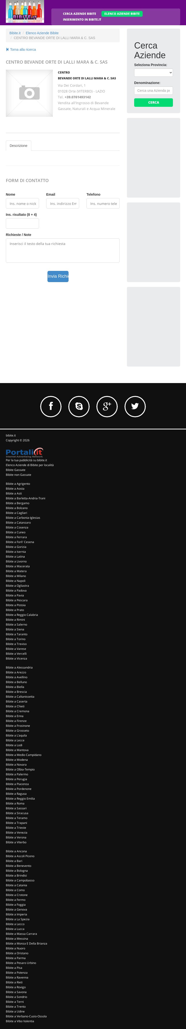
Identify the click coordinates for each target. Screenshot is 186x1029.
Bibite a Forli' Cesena (20, 542)
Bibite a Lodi (14, 745)
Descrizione (18, 146)
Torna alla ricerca (21, 49)
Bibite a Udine (15, 1011)
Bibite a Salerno (16, 624)
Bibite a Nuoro (15, 948)
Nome (10, 194)
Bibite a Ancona (16, 851)
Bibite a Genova (16, 909)
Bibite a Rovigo (16, 987)
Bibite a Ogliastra (17, 586)
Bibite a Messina (17, 939)
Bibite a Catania (16, 885)
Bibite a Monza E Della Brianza (26, 943)
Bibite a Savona (16, 992)
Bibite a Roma (15, 803)
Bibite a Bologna (17, 871)
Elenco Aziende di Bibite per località (30, 465)
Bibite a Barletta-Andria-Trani (25, 498)
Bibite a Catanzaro (18, 522)
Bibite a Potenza (17, 972)
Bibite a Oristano (17, 953)
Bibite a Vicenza (16, 658)
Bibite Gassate (15, 470)
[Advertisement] (160, 149)
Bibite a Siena (15, 629)
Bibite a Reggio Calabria (22, 615)
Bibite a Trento (16, 1006)
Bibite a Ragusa (16, 794)
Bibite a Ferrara (16, 537)
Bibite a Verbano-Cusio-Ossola (26, 1016)
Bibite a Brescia (16, 692)
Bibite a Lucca (15, 929)
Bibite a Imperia (16, 914)
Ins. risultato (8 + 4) (21, 215)
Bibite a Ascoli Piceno (20, 856)
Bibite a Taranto (16, 634)
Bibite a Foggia (16, 905)
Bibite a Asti (14, 493)
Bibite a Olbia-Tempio (20, 769)
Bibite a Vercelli (16, 654)
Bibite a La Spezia (18, 919)
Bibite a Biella (15, 687)
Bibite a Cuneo (15, 532)
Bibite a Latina (15, 556)
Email (50, 194)
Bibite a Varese (16, 649)
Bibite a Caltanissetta (20, 696)
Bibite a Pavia (15, 595)
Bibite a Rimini (15, 620)
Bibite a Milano (16, 576)
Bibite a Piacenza (17, 784)
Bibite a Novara (16, 764)
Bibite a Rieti (14, 982)
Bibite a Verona (16, 837)
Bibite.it (15, 33)
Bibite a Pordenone (18, 789)
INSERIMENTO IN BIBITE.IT (82, 19)
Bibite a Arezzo (16, 672)
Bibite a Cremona (17, 711)
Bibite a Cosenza (17, 527)
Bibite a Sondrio (16, 997)
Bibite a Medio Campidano (23, 755)
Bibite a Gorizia (16, 547)
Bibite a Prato (15, 610)
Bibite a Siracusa (17, 813)
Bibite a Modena (17, 760)
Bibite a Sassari (16, 808)
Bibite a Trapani (16, 823)
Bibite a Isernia (16, 552)
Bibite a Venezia (16, 832)
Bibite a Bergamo (17, 503)
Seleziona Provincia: (150, 65)
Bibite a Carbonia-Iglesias (23, 518)
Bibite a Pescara (17, 600)
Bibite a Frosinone (18, 726)
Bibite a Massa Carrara (21, 934)
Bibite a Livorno (16, 561)
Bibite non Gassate (18, 475)
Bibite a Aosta (15, 488)
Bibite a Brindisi (16, 875)
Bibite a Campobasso (20, 880)
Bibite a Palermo (17, 774)
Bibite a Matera (16, 571)
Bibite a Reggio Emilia (20, 798)
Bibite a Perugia (16, 779)
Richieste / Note (18, 235)
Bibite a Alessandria (19, 667)
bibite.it (11, 435)
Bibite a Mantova (17, 750)
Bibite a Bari (14, 861)
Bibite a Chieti (15, 706)
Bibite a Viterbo (16, 842)
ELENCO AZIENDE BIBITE (122, 14)
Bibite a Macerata (18, 566)
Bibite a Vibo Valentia (20, 1021)
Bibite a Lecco (15, 924)
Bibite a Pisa (14, 968)
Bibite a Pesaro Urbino (21, 963)
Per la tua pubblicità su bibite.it (26, 460)
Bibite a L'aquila (16, 735)
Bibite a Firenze (16, 721)
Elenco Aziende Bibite (42, 33)
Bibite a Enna (14, 716)
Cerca (153, 102)
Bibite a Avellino (16, 677)
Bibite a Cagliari (16, 513)
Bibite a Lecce (15, 740)
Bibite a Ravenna (17, 977)
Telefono (93, 194)
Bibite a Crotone (17, 895)
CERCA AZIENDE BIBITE (79, 14)
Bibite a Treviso (16, 644)
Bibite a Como (15, 890)
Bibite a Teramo (16, 818)
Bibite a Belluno (16, 682)
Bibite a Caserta (16, 701)
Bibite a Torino (15, 639)
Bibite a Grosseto (17, 730)
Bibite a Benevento (18, 866)
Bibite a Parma (16, 958)
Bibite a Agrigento (18, 484)
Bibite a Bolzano (17, 508)
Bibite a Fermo (15, 900)
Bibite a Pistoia (16, 605)
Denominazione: (147, 83)
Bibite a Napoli (15, 581)
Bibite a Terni (15, 1002)
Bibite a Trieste (16, 828)
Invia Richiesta (58, 276)
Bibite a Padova (16, 590)
